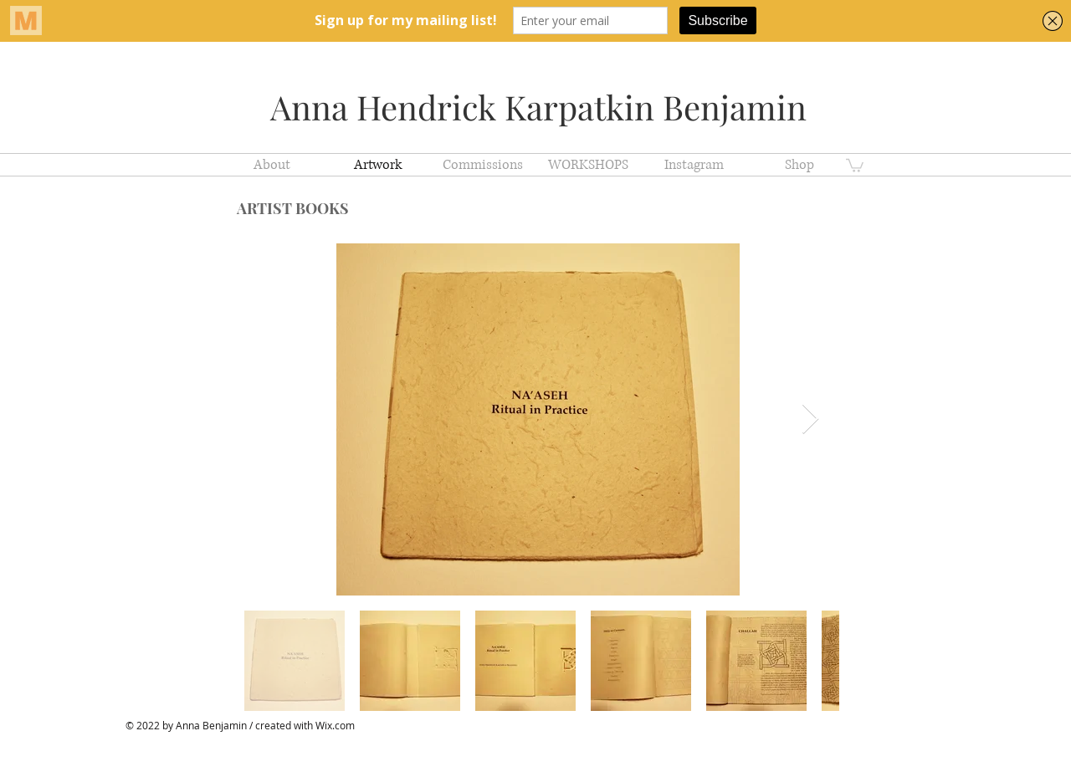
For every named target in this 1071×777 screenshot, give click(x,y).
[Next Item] (810, 419)
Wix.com (335, 725)
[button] (854, 164)
